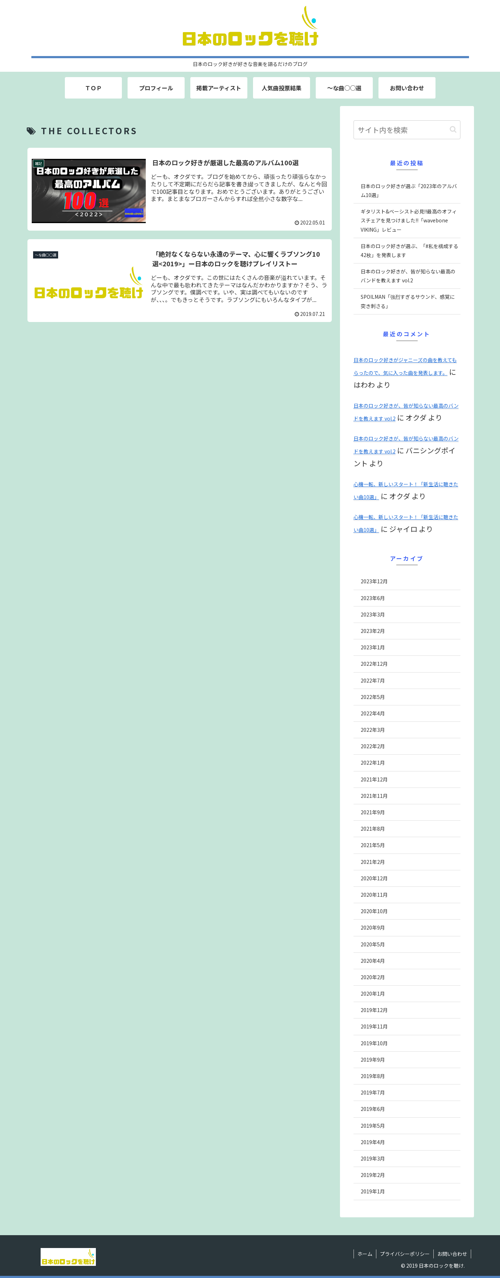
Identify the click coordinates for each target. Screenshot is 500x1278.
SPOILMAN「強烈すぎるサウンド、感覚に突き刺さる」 (408, 301)
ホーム (364, 1253)
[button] (453, 129)
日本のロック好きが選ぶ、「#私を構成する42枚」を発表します (409, 250)
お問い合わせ (452, 1253)
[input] (407, 129)
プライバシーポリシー (405, 1253)
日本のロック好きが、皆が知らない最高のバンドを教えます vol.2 (408, 276)
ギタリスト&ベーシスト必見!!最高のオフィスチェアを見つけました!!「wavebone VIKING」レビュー (409, 220)
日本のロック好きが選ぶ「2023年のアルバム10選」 (409, 190)
